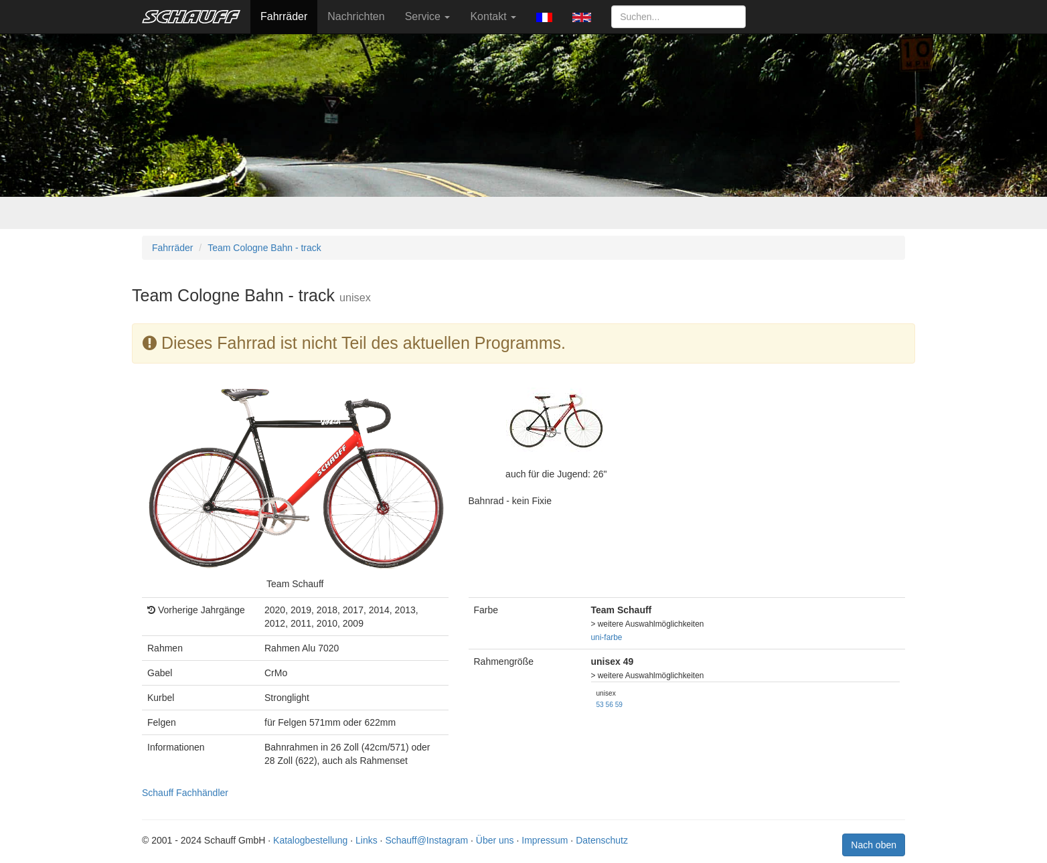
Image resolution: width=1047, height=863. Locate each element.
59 (619, 704)
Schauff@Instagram (426, 840)
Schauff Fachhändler (185, 792)
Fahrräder (283, 16)
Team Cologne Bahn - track (264, 247)
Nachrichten (355, 16)
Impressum (544, 840)
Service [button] (428, 16)
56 (609, 704)
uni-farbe (607, 637)
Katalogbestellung (310, 840)
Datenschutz (602, 840)
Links (366, 840)
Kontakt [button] (493, 16)
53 (600, 704)
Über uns (495, 840)
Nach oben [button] (873, 845)
